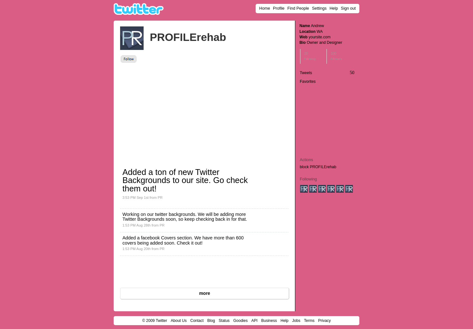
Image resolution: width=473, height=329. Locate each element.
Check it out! (190, 243)
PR (160, 197)
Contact (196, 320)
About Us (178, 320)
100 (336, 56)
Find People (298, 8)
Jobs (296, 320)
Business (269, 320)
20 (310, 56)
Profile (279, 8)
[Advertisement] (179, 111)
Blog (211, 320)
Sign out (348, 8)
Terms (309, 320)
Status (224, 320)
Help (334, 8)
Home (264, 8)
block (304, 167)
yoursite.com (319, 37)
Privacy (324, 320)
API (254, 320)
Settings (319, 8)
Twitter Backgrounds (143, 219)
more (204, 293)
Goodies (240, 320)
